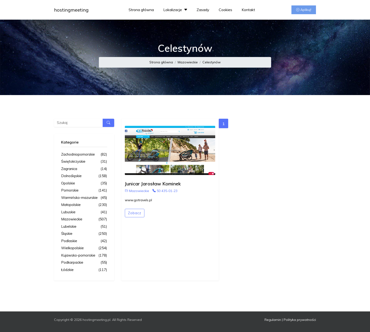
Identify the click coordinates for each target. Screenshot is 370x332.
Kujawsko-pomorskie (84, 255)
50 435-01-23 (164, 191)
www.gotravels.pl (138, 200)
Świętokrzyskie (84, 161)
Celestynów (211, 62)
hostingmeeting (71, 10)
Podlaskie (84, 241)
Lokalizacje (176, 9)
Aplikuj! (303, 10)
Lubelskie (84, 226)
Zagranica (84, 169)
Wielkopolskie (84, 248)
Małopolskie (84, 205)
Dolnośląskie (84, 176)
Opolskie (84, 183)
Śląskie (84, 233)
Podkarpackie (84, 262)
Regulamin (273, 320)
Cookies (225, 9)
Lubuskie (84, 212)
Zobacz (134, 213)
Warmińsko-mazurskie (84, 198)
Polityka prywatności (300, 320)
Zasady (203, 9)
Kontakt (248, 9)
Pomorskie (84, 190)
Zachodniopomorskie (84, 154)
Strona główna (141, 9)
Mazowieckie (188, 62)
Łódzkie (84, 270)
